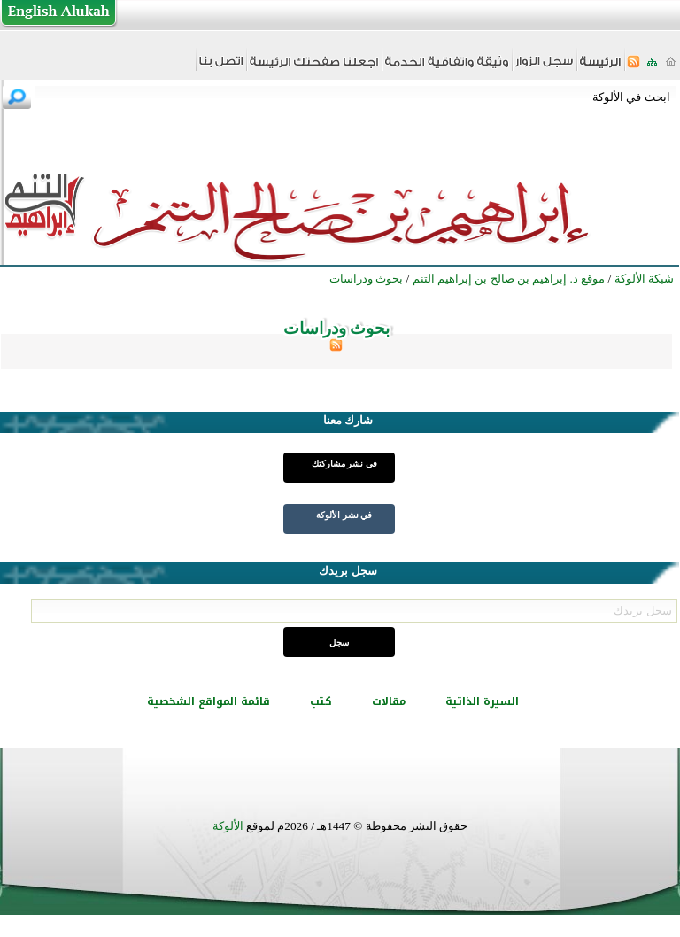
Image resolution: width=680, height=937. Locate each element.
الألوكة (227, 825)
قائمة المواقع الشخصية (208, 701)
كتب (321, 701)
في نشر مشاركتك (344, 463)
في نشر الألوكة (344, 515)
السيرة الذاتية (482, 701)
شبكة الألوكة (644, 278)
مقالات (389, 701)
